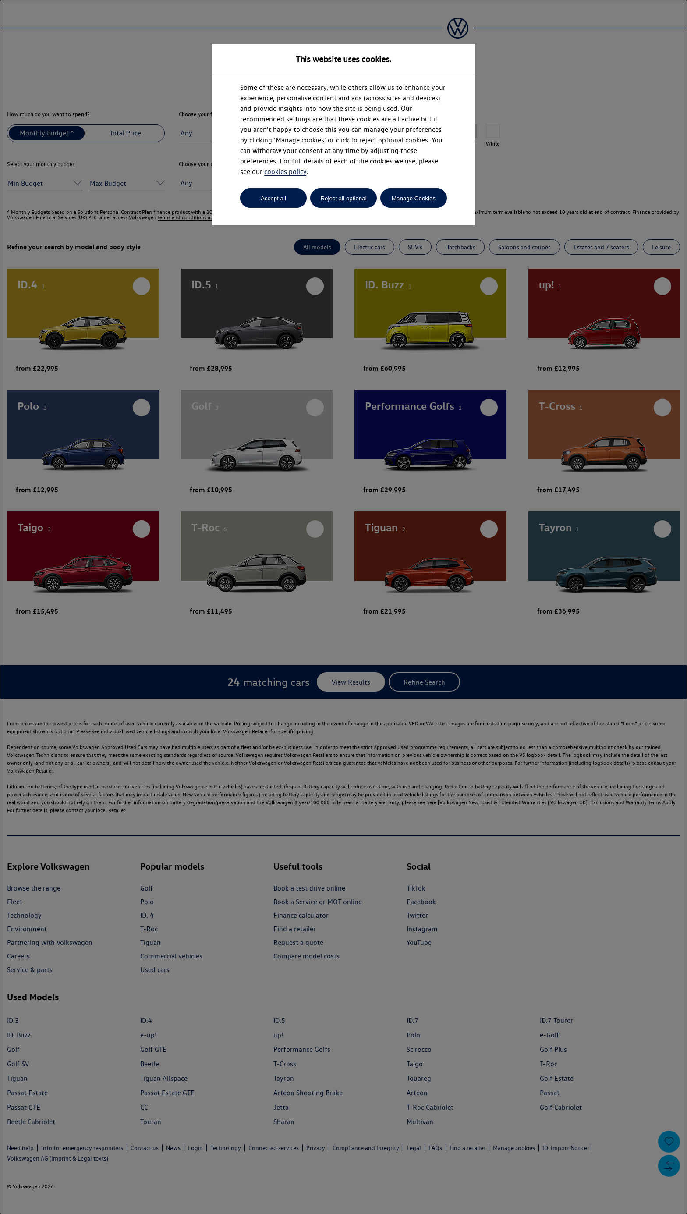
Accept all (273, 198)
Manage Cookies (414, 198)
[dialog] (343, 607)
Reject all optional (343, 198)
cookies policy (285, 171)
